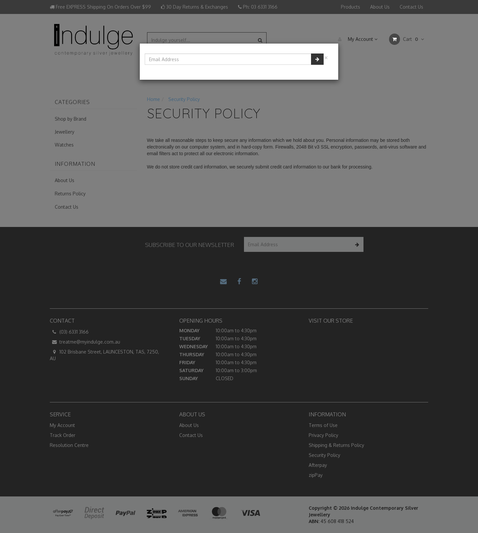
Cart (406, 39)
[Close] (326, 56)
